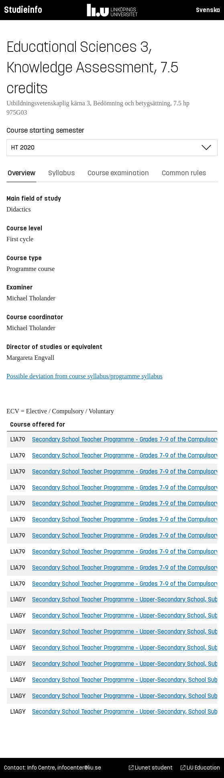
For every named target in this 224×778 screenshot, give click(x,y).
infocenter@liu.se (79, 767)
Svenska (208, 10)
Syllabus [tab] (61, 172)
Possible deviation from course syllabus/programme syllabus (84, 376)
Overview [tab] (21, 172)
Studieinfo (23, 9)
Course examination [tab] (118, 172)
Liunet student (151, 767)
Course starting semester (45, 130)
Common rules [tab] (184, 172)
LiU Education (200, 767)
